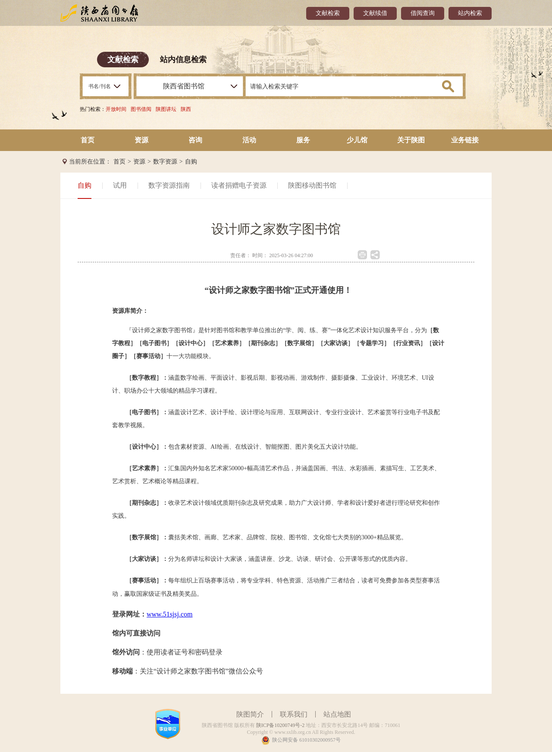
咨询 (195, 140)
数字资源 (165, 161)
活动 (249, 140)
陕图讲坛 (166, 109)
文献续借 (375, 13)
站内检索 (470, 13)
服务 (303, 140)
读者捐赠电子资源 (239, 185)
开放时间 (116, 109)
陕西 (186, 109)
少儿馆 (357, 140)
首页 (87, 140)
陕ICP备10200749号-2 (280, 725)
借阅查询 (423, 13)
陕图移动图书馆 (312, 185)
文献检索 (328, 13)
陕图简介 (250, 714)
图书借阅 (141, 109)
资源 (141, 140)
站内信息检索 (183, 59)
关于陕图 (411, 140)
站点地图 (337, 714)
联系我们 (293, 714)
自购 (191, 161)
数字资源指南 (169, 185)
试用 (120, 185)
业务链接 (465, 140)
